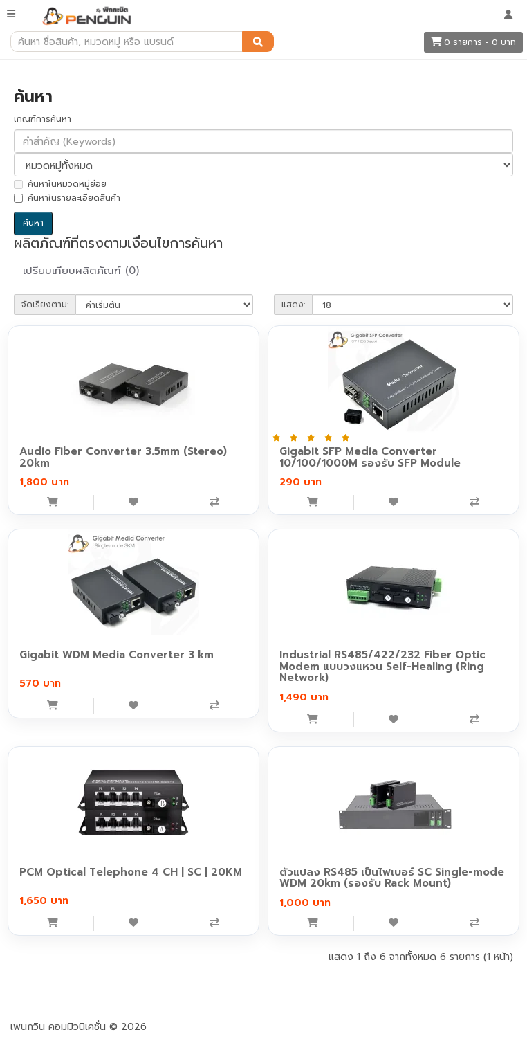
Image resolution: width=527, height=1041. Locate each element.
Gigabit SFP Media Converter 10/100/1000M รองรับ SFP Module (370, 457)
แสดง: (293, 304)
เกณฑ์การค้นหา (42, 119)
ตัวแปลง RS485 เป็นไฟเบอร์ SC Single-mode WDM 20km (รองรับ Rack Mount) (391, 878)
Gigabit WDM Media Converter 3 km (116, 654)
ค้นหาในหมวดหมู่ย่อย (60, 184)
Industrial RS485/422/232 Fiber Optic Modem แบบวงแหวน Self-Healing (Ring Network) (382, 666)
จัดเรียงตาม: (44, 304)
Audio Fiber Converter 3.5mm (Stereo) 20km (123, 457)
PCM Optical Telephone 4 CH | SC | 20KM (130, 872)
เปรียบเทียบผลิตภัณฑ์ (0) (81, 270)
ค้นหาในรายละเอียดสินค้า (67, 198)
